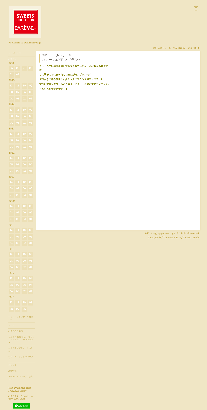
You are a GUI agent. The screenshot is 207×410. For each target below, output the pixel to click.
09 (30, 86)
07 (17, 92)
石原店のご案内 (15, 331)
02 (11, 75)
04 (24, 68)
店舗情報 (12, 371)
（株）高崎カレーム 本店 (163, 234)
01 (17, 75)
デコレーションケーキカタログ (20, 318)
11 (17, 86)
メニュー (12, 325)
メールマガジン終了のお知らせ (20, 378)
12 (11, 86)
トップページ (14, 53)
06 (11, 68)
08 (11, 92)
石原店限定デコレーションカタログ (20, 349)
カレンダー (13, 365)
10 (24, 86)
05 (17, 68)
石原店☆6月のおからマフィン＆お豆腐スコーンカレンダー (21, 340)
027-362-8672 (190, 48)
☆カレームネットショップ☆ (20, 358)
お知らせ (12, 59)
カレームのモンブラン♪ (61, 60)
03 (30, 68)
